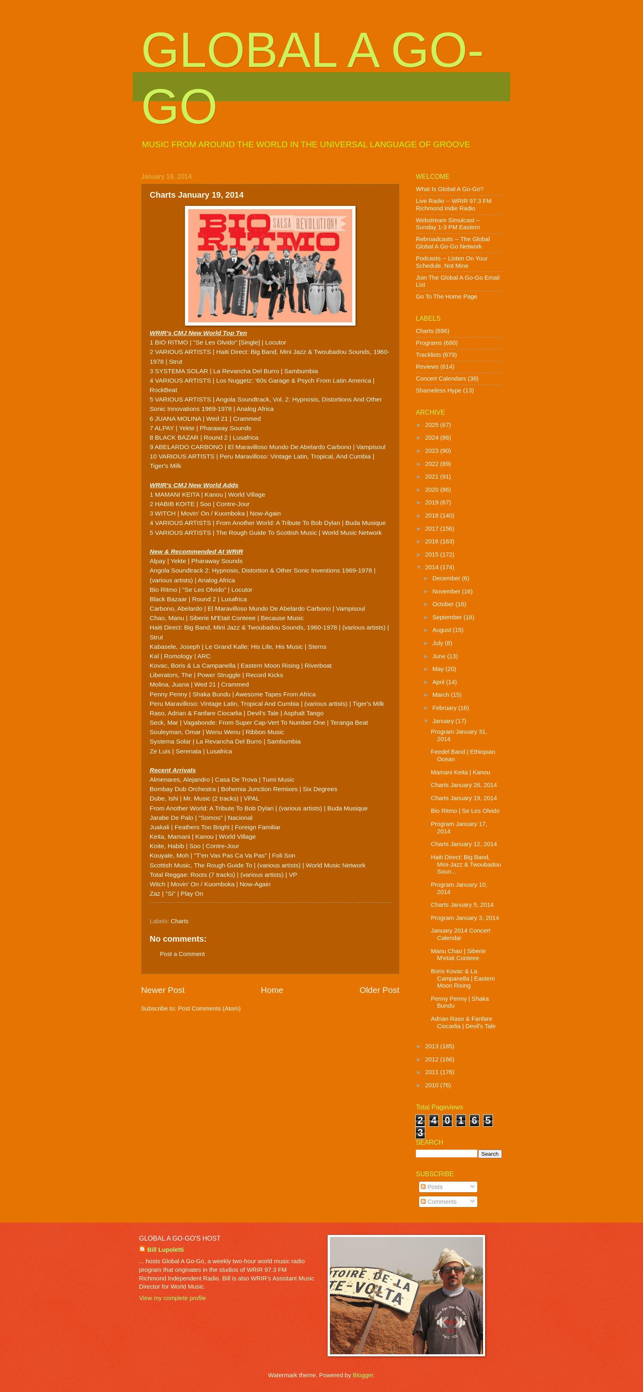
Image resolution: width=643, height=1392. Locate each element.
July (438, 643)
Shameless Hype (438, 390)
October (443, 604)
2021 (432, 476)
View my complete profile (172, 1298)
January (443, 721)
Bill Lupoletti (165, 1249)
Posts (431, 1187)
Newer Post (163, 990)
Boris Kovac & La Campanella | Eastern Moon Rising (463, 978)
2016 (432, 541)
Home (272, 990)
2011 (432, 1072)
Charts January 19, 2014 (464, 798)
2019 (432, 502)
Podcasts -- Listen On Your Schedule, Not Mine (452, 262)
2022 (432, 464)
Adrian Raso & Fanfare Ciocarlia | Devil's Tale (463, 1022)
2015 (432, 554)
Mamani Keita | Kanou (460, 772)
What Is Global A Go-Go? (449, 189)
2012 (432, 1059)
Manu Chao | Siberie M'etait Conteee (458, 955)
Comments (438, 1201)
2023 (432, 450)
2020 (432, 489)
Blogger (363, 1375)
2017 (432, 528)
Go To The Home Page (446, 296)
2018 (432, 515)
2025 (432, 425)
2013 (432, 1046)
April (439, 682)
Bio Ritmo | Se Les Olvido (465, 811)
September (447, 617)
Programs (429, 343)
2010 (432, 1085)
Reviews (427, 366)
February (445, 708)
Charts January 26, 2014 (464, 785)
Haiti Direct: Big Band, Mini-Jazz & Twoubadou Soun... (466, 864)
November (447, 591)
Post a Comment (182, 954)
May (438, 669)
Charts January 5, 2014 (462, 904)
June (439, 656)
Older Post (379, 990)
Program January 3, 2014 (465, 918)
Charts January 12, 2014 (464, 844)
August (442, 630)
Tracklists (428, 354)
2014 (432, 567)
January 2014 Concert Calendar (460, 934)
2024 (432, 437)
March (441, 694)
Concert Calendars (441, 378)
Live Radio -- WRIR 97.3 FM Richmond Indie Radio (454, 205)
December (447, 578)
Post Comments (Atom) (209, 1008)
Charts (180, 921)
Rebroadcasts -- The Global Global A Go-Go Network (453, 243)
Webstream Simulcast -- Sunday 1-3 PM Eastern (448, 224)
